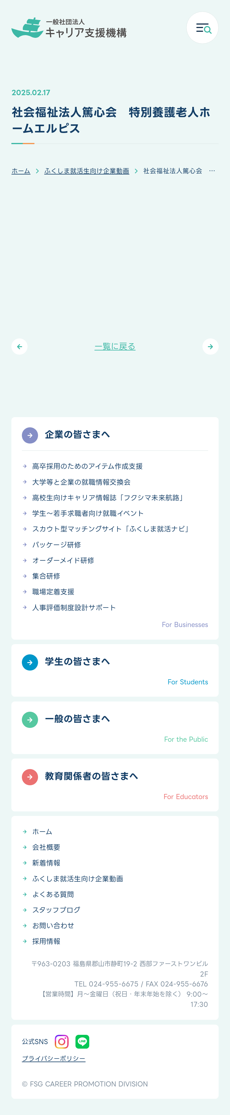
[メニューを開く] (202, 27)
